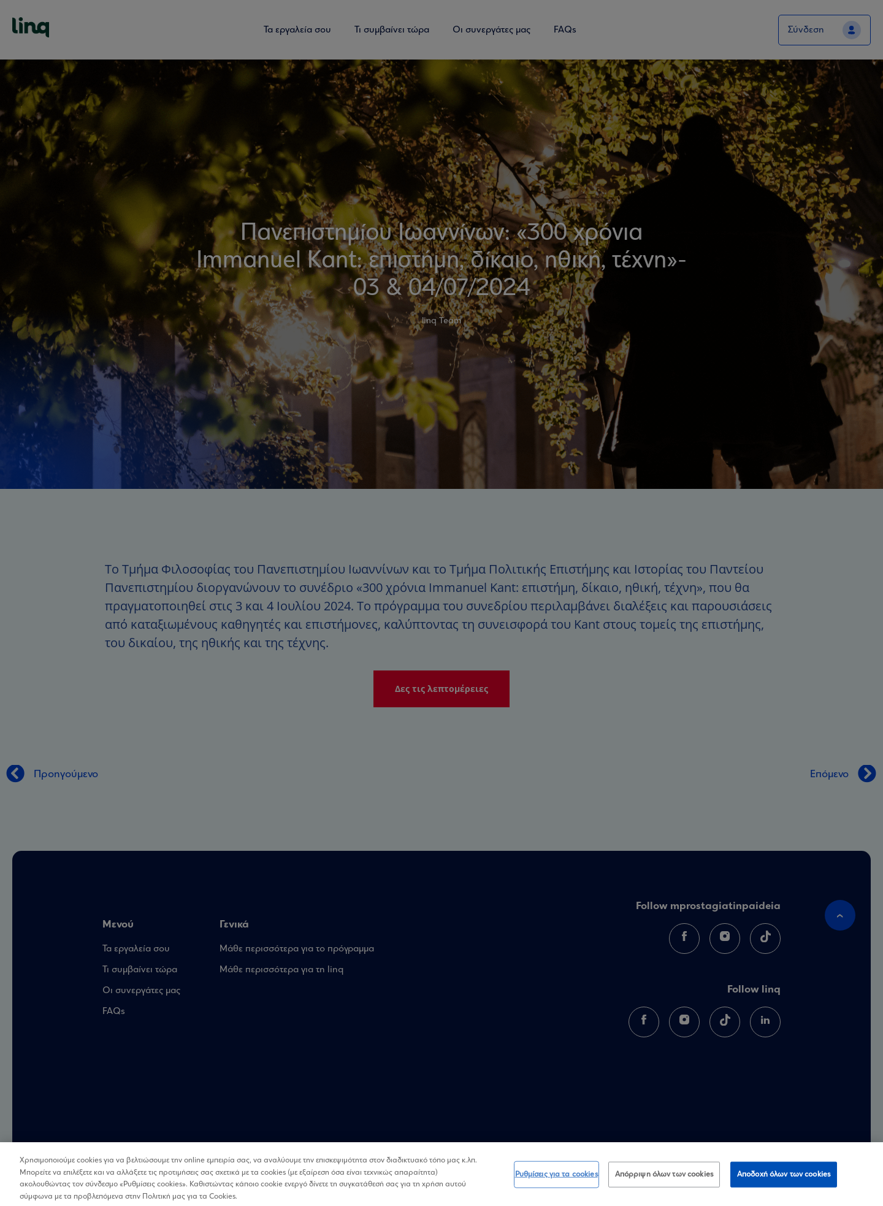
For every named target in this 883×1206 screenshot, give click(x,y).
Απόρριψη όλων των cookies (664, 1179)
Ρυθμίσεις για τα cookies (556, 1179)
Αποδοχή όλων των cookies (783, 1179)
